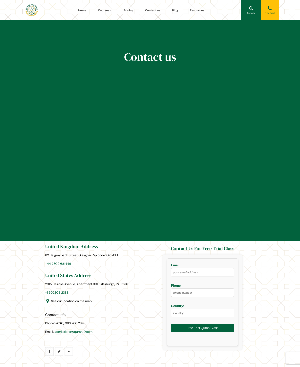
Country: (202, 312)
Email (202, 271)
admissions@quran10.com (73, 332)
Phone (202, 292)
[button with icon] (49, 351)
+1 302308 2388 (57, 292)
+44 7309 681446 (58, 264)
